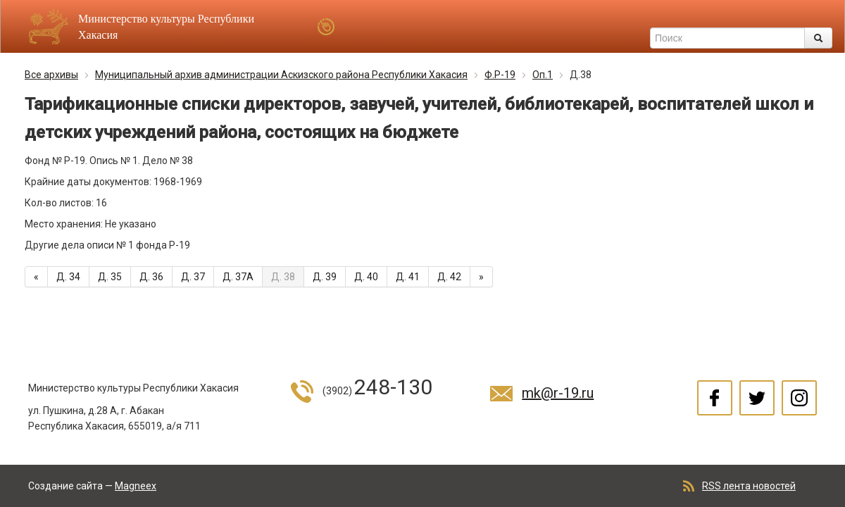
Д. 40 (366, 276)
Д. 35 (110, 276)
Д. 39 (325, 276)
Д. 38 (283, 276)
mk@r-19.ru (558, 392)
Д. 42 (449, 276)
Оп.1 (542, 74)
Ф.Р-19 (499, 74)
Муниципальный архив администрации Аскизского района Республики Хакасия (281, 74)
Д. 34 (68, 276)
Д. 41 (408, 276)
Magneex (135, 486)
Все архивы (51, 74)
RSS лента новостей (749, 486)
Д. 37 (193, 276)
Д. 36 (151, 276)
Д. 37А (238, 276)
